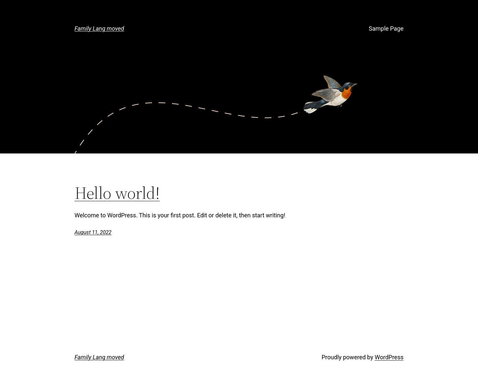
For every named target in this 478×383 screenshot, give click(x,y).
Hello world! (117, 193)
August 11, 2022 (93, 232)
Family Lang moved (99, 28)
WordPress (389, 357)
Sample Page (386, 28)
